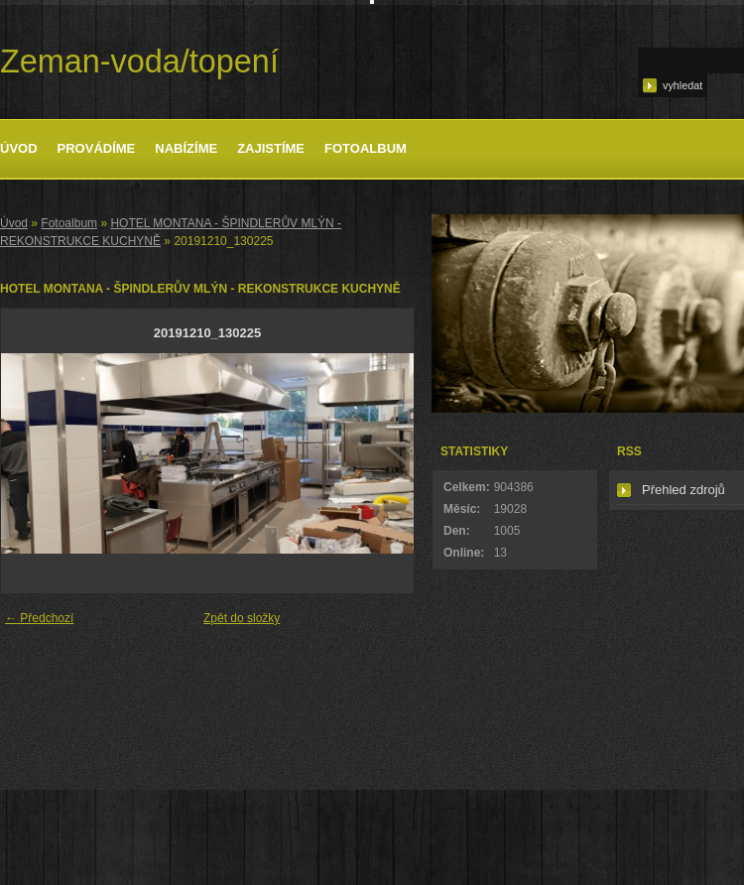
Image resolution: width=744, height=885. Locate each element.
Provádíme (97, 148)
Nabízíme (186, 148)
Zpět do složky (241, 618)
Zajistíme (271, 148)
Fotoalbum (365, 148)
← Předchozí (39, 618)
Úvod (19, 148)
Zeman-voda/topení (139, 61)
